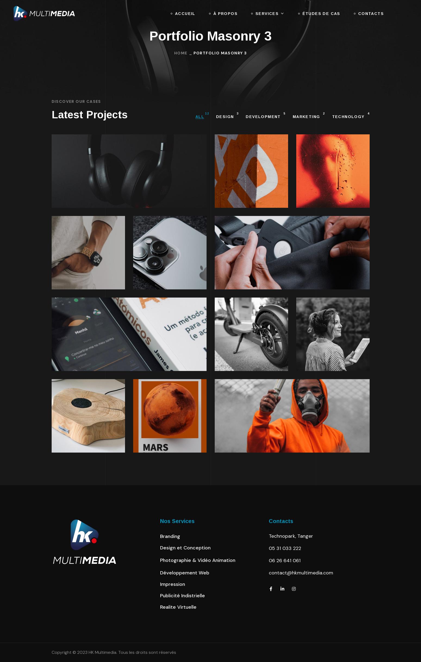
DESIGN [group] (227, 116)
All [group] (202, 116)
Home (181, 53)
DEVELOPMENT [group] (265, 116)
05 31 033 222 (285, 548)
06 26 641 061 (285, 560)
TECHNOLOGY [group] (351, 116)
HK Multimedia (102, 652)
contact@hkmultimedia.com (301, 573)
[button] (170, 536)
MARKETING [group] (309, 116)
